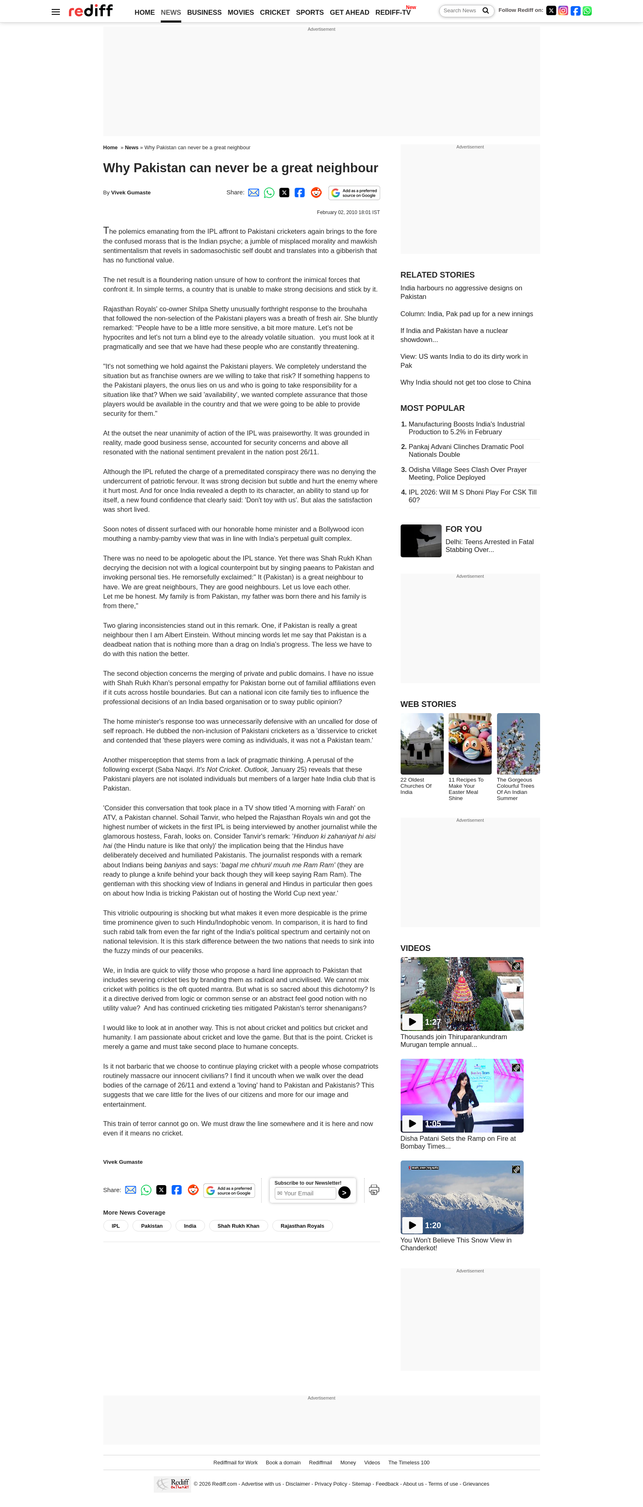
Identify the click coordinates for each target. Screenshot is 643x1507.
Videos (372, 1462)
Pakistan (151, 1226)
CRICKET (275, 12)
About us (413, 1484)
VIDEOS (416, 948)
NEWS (171, 12)
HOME (145, 12)
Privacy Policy (331, 1484)
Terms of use (443, 1484)
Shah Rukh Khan (239, 1226)
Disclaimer (297, 1484)
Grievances (476, 1484)
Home (110, 147)
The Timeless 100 (409, 1462)
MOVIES (241, 12)
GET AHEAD (349, 12)
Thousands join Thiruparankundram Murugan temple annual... (454, 1040)
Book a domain (283, 1462)
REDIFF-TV (393, 12)
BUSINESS (204, 12)
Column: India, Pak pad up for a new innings (467, 313)
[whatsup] (588, 10)
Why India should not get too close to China (466, 382)
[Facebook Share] (299, 192)
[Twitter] (551, 10)
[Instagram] (563, 10)
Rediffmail (320, 1462)
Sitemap (361, 1484)
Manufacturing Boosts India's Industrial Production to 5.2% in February (467, 427)
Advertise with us (261, 1484)
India (190, 1226)
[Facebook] (576, 10)
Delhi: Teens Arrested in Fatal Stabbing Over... (490, 545)
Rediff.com (224, 1484)
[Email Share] (252, 192)
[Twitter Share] (283, 192)
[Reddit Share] (314, 192)
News (132, 147)
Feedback (387, 1484)
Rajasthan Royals (302, 1226)
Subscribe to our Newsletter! (308, 1183)
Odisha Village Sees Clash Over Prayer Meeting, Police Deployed (468, 473)
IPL (116, 1226)
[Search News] (483, 11)
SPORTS (310, 12)
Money (348, 1462)
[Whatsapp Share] (268, 192)
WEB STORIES (428, 704)
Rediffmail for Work (235, 1462)
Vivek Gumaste (131, 192)
